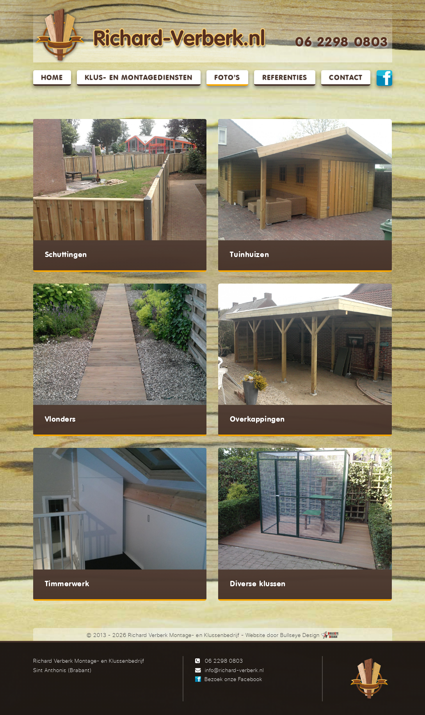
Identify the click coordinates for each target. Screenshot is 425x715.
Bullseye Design (300, 635)
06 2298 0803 (341, 42)
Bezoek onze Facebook (233, 679)
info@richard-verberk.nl (234, 670)
